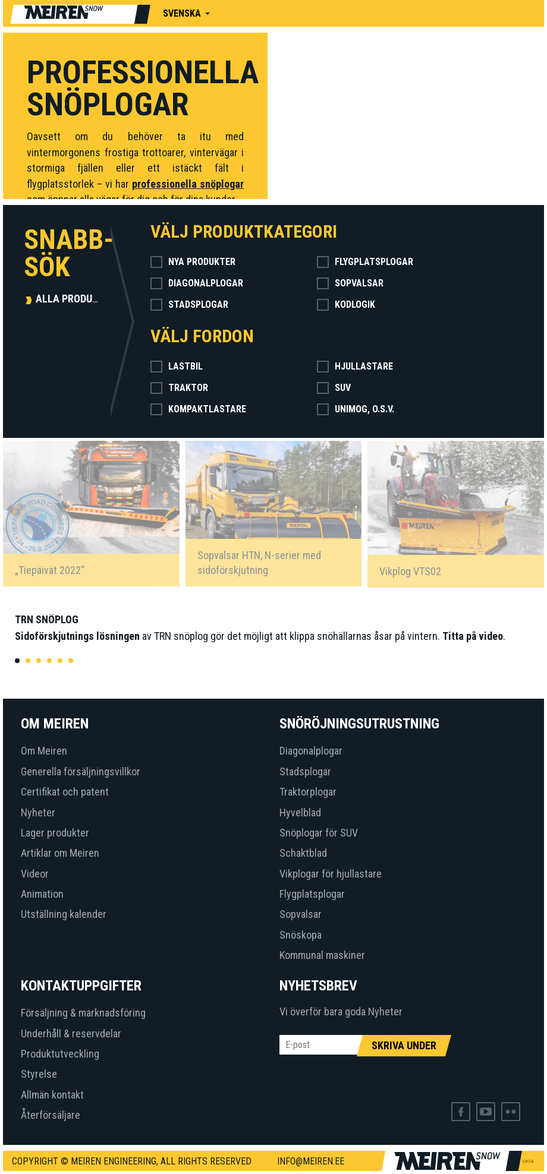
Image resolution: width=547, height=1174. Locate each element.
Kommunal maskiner (322, 955)
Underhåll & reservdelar (71, 1033)
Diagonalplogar (196, 283)
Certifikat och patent (65, 791)
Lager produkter (55, 832)
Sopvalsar (350, 283)
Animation (42, 894)
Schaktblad (303, 853)
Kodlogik (346, 304)
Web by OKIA (528, 1161)
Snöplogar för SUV (318, 832)
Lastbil (176, 366)
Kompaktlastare (198, 409)
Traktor (179, 387)
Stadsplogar (189, 304)
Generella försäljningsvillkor (80, 771)
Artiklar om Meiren (60, 853)
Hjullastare (355, 366)
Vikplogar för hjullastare (330, 873)
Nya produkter (192, 261)
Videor (35, 873)
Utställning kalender (63, 914)
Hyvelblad (300, 812)
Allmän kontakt (52, 1094)
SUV (334, 387)
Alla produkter (75, 298)
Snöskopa (300, 935)
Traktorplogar (308, 791)
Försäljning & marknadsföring (83, 1012)
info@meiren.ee (310, 1161)
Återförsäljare (50, 1115)
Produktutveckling (60, 1053)
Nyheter (38, 812)
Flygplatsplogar (365, 261)
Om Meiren (44, 750)
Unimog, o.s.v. (355, 409)
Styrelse (39, 1074)
